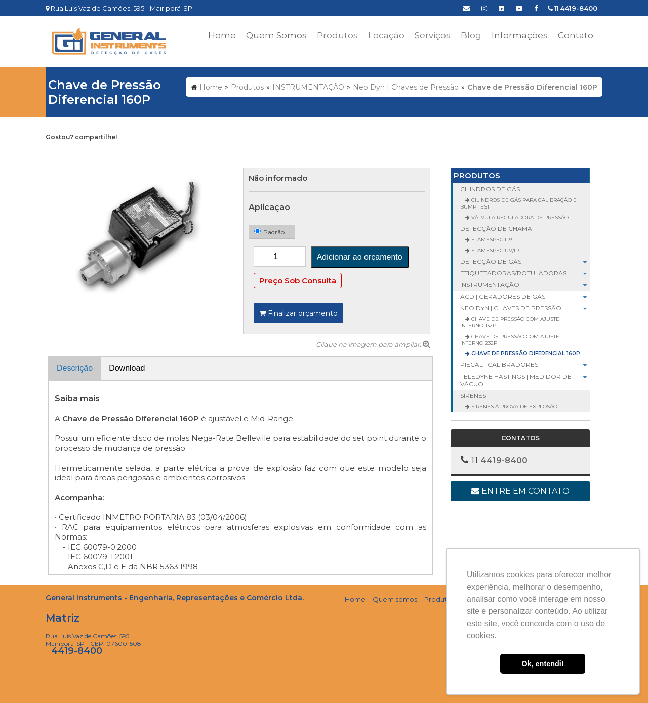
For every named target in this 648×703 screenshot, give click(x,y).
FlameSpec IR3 (491, 239)
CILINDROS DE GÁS (490, 189)
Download (127, 368)
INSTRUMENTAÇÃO (525, 285)
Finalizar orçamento (298, 313)
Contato (575, 35)
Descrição (75, 368)
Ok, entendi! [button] (542, 663)
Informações (520, 35)
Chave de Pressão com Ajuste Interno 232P (509, 339)
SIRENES (473, 395)
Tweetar (59, 153)
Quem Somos (276, 35)
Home (222, 35)
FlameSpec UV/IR (494, 250)
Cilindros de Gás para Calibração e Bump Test (518, 203)
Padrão (269, 231)
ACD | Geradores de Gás (525, 296)
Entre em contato (520, 491)
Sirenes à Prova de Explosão (513, 406)
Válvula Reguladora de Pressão (519, 217)
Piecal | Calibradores (525, 364)
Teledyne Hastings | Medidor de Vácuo (525, 380)
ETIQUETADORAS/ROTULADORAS (525, 273)
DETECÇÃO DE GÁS (525, 261)
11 (572, 8)
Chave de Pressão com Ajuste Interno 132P (509, 322)
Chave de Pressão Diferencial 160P (525, 353)
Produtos (477, 175)
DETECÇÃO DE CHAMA (496, 228)
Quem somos (395, 599)
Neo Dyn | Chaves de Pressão (525, 308)
